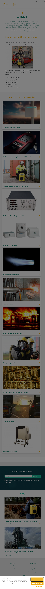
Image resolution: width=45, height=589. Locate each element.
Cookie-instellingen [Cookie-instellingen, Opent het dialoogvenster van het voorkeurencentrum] (37, 586)
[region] (22, 582)
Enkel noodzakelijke (37, 583)
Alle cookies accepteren (37, 579)
